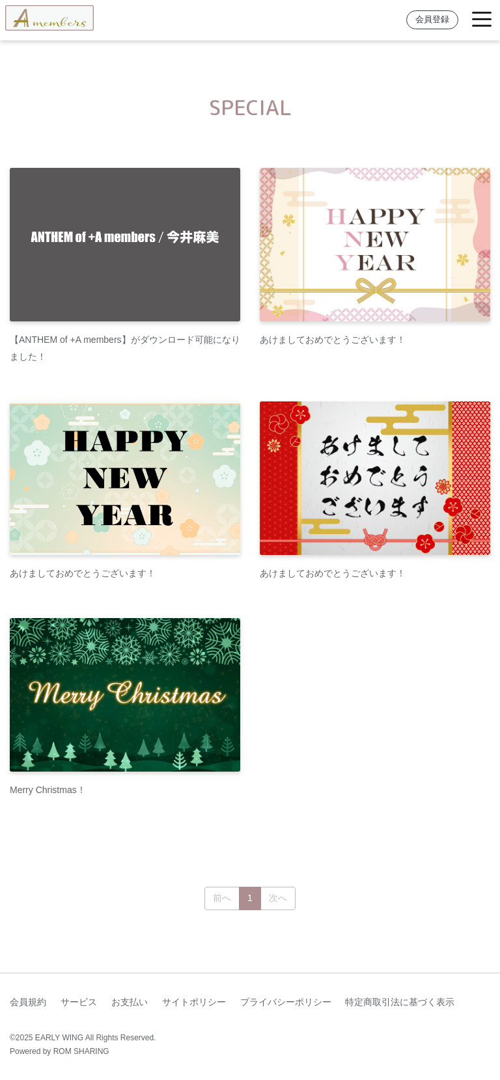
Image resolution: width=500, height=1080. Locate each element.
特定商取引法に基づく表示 (399, 1002)
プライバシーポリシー (285, 1002)
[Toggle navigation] (482, 19)
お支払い (129, 1002)
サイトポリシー (194, 1002)
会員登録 (432, 19)
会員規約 (28, 1002)
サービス (79, 1002)
